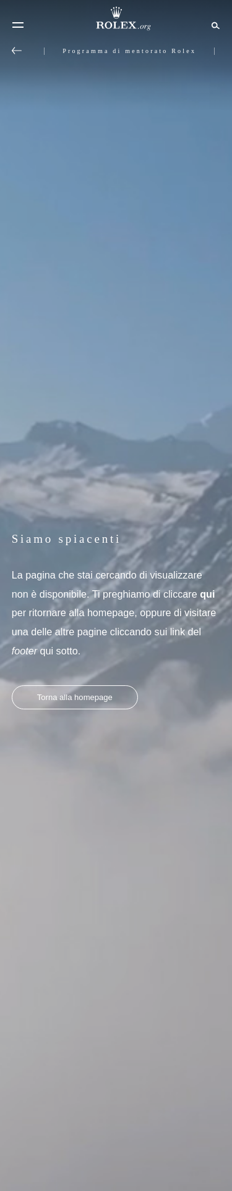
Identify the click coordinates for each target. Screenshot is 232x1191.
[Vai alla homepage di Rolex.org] (116, 18)
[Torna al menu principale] (17, 51)
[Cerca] (213, 24)
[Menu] (18, 25)
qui (207, 594)
